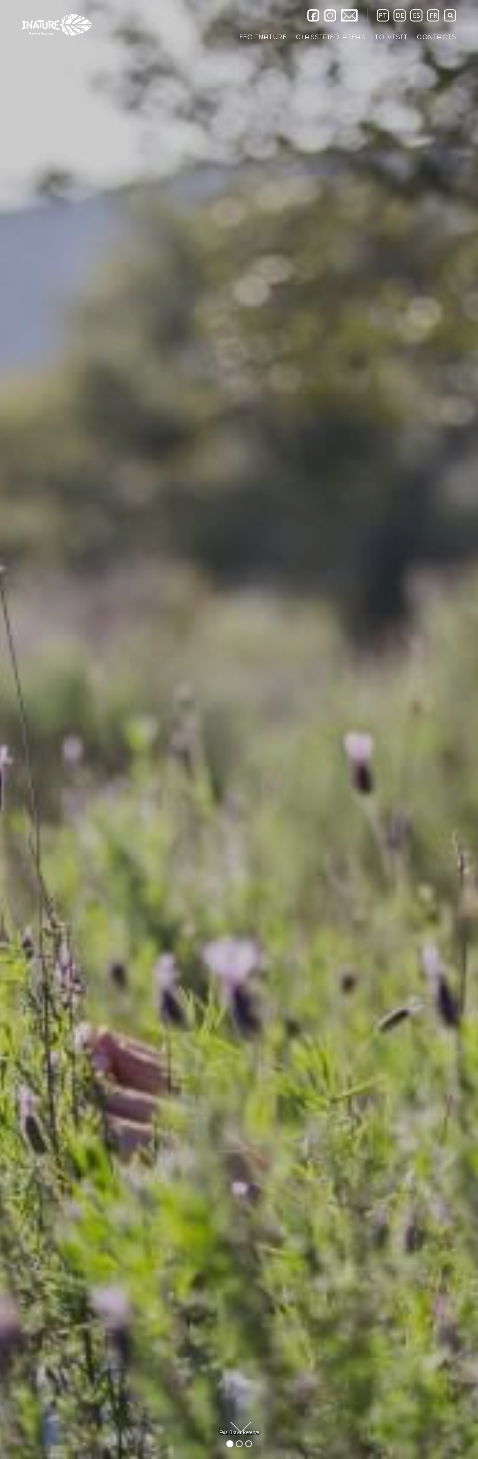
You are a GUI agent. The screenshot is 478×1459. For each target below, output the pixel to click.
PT (383, 15)
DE (399, 15)
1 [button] (231, 1443)
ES (416, 15)
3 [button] (249, 1443)
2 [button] (240, 1443)
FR (433, 15)
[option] (239, 729)
